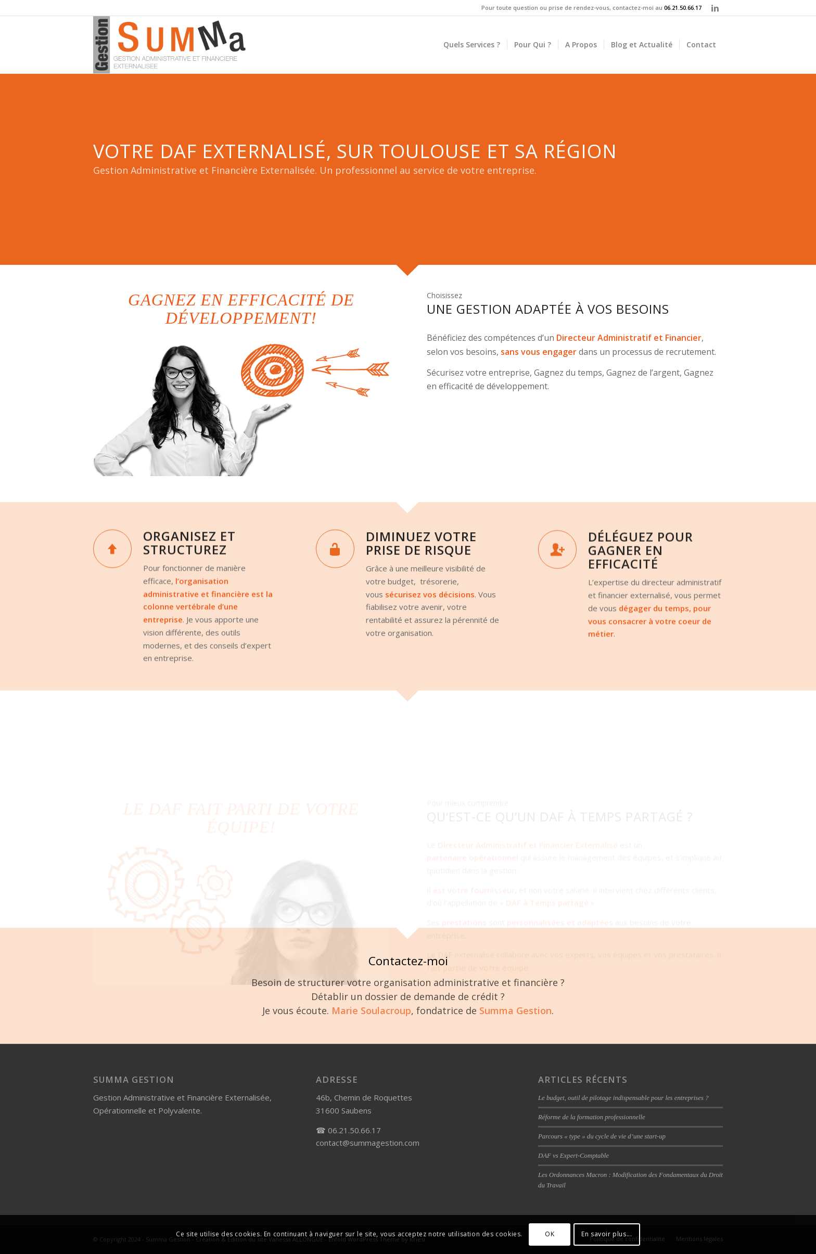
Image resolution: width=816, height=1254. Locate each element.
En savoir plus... (606, 1234)
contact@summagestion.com (367, 1142)
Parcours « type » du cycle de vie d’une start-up (602, 1136)
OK (549, 1234)
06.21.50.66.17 (683, 7)
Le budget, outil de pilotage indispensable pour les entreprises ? (623, 1098)
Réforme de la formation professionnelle (591, 1117)
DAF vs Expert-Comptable (573, 1155)
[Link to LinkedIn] (715, 8)
